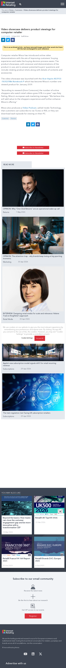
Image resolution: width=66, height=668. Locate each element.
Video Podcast (30, 108)
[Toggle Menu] (62, 4)
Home (11, 10)
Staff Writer (25, 36)
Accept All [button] (39, 339)
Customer (18, 10)
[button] (20, 4)
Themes (13, 118)
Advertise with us (16, 663)
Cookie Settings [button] (27, 339)
